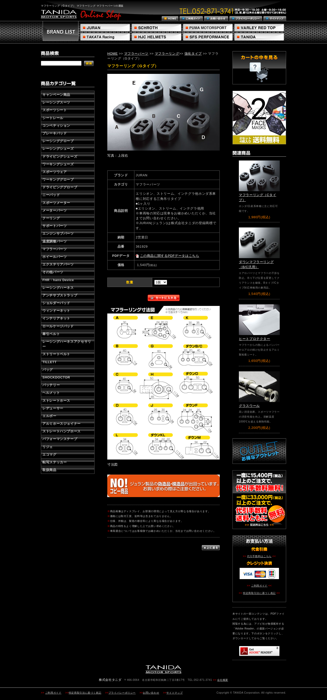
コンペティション (56, 126)
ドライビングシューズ (59, 156)
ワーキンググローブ (58, 179)
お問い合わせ (151, 692)
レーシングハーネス (58, 288)
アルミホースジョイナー (61, 424)
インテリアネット (56, 318)
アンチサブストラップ (59, 295)
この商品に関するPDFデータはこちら (169, 256)
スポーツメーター (56, 203)
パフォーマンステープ (59, 439)
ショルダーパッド (56, 303)
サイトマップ (174, 692)
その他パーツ (52, 272)
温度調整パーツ (54, 241)
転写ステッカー (54, 462)
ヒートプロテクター (254, 339)
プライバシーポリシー (122, 692)
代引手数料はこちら (259, 556)
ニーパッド (51, 195)
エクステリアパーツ (58, 264)
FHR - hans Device (58, 280)
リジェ (47, 447)
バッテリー (51, 385)
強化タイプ (193, 53)
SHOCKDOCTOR (56, 377)
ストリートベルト (56, 354)
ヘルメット (51, 393)
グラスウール (249, 406)
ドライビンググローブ (59, 187)
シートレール (52, 118)
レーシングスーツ (56, 102)
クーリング (51, 218)
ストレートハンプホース (61, 431)
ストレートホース (56, 401)
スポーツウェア (54, 172)
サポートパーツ (54, 226)
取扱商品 (49, 470)
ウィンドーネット (56, 311)
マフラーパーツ (54, 249)
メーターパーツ (54, 210)
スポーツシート (54, 110)
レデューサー (52, 408)
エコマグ (49, 454)
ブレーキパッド (54, 133)
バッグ (47, 370)
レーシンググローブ (58, 141)
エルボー (49, 416)
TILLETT (49, 362)
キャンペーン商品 (56, 95)
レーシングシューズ (58, 149)
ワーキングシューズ (58, 164)
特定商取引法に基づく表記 (259, 593)
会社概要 (222, 680)
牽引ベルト (51, 334)
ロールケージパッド (58, 326)
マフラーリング (167, 53)
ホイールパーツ (54, 257)
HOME (112, 53)
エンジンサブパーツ (58, 233)
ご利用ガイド (259, 585)
